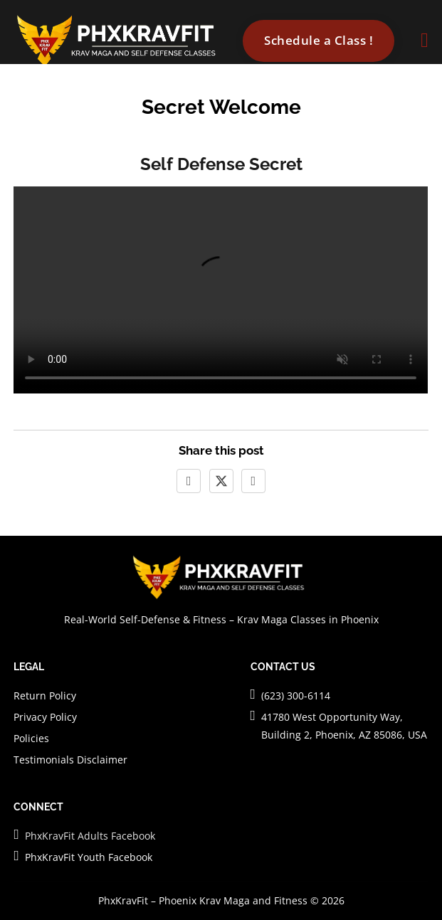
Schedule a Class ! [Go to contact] (318, 40)
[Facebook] (189, 481)
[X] (221, 481)
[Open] (424, 41)
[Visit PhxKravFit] (253, 716)
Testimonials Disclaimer (70, 759)
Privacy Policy (45, 717)
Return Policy (45, 695)
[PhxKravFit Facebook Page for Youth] (16, 856)
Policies (31, 738)
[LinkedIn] (253, 481)
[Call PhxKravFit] (253, 694)
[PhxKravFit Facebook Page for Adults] (16, 835)
